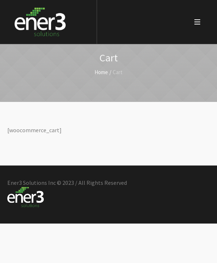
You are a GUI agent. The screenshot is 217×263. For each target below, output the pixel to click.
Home (101, 72)
